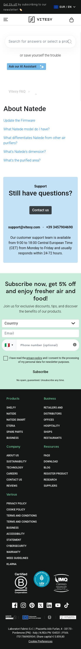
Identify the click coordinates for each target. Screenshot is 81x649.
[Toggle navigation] (5, 19)
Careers (12, 473)
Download (51, 461)
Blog (47, 467)
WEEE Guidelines (17, 558)
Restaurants (53, 437)
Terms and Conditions (21, 515)
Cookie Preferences (40, 641)
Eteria (10, 425)
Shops (48, 431)
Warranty (13, 552)
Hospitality (52, 425)
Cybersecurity (16, 545)
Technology (14, 467)
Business (12, 437)
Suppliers (50, 485)
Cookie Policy (15, 509)
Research (50, 479)
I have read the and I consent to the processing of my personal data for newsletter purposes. (44, 360)
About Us (12, 455)
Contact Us (14, 479)
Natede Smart (15, 419)
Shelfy (11, 407)
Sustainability (16, 461)
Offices (49, 419)
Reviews (11, 485)
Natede (11, 413)
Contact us (40, 210)
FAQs (47, 455)
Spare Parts (14, 431)
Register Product (56, 473)
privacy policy (34, 358)
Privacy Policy (16, 503)
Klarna (11, 564)
